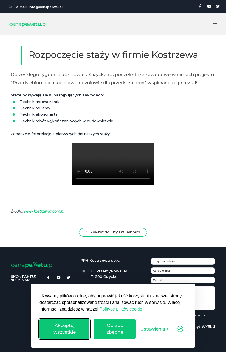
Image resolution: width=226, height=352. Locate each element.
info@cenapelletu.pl (46, 7)
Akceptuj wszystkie (64, 329)
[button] (215, 23)
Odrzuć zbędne (114, 329)
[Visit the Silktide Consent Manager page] (180, 329)
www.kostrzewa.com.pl (44, 211)
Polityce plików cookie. (121, 309)
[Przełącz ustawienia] (154, 329)
